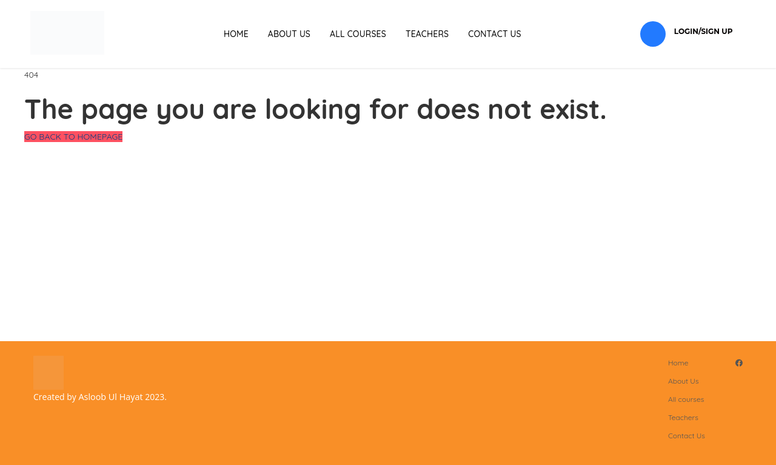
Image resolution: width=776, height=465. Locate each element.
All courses (358, 34)
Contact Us (494, 34)
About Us (289, 34)
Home (236, 34)
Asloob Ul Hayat (110, 396)
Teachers (427, 34)
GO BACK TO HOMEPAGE (73, 136)
